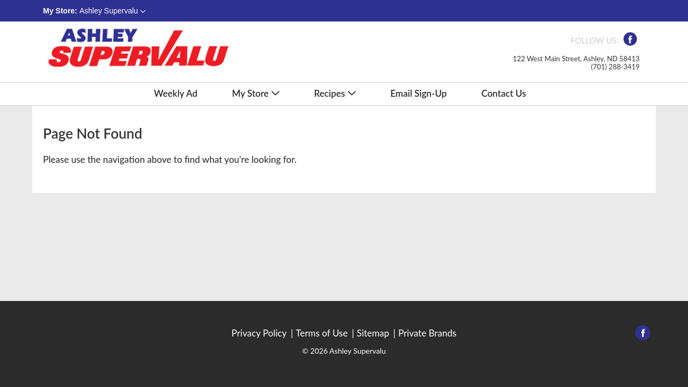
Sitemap (373, 333)
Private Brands (427, 333)
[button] (113, 10)
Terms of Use (322, 333)
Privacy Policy (259, 333)
